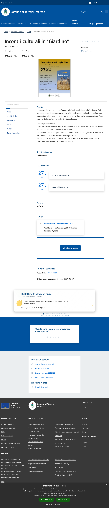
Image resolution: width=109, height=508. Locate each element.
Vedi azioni (97, 42)
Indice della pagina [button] (13, 105)
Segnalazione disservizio (37, 463)
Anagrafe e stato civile (36, 424)
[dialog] (54, 495)
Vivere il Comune (17, 31)
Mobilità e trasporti (35, 448)
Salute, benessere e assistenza (66, 439)
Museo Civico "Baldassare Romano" (59, 223)
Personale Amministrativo (10, 443)
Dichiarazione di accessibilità (65, 471)
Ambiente (58, 435)
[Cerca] (105, 11)
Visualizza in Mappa (70, 248)
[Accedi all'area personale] (97, 2)
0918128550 (52, 273)
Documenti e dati (7, 447)
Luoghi (84, 442)
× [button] (106, 485)
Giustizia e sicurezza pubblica (65, 428)
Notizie (84, 424)
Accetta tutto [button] (46, 500)
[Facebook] (86, 11)
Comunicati (86, 428)
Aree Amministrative (8, 428)
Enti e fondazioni (7, 436)
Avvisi (84, 432)
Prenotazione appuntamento (38, 459)
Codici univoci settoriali (10, 477)
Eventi (29, 31)
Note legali (59, 467)
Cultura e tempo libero (36, 428)
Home (6, 31)
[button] (54, 300)
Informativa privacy (62, 463)
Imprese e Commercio (36, 435)
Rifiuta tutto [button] (63, 499)
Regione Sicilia (6, 2)
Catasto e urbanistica (35, 441)
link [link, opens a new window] (75, 495)
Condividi (86, 42)
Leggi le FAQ (32, 467)
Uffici (3, 432)
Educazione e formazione (64, 424)
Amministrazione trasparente (65, 459)
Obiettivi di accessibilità (63, 475)
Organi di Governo (7, 424)
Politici (3, 439)
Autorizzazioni (60, 443)
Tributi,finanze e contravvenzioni (67, 432)
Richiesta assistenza (35, 471)
